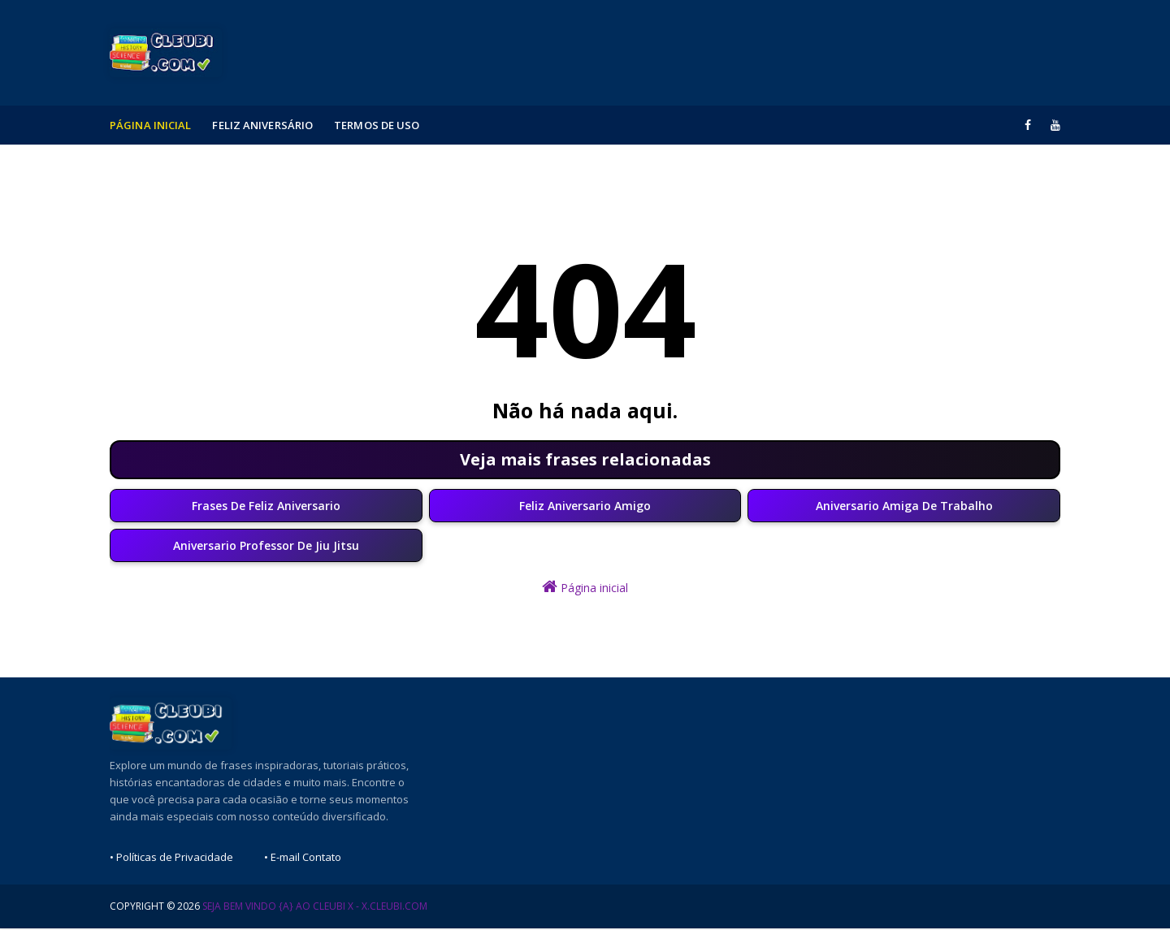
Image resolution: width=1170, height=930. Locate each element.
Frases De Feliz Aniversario (266, 506)
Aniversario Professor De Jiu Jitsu (266, 547)
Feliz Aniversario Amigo (585, 506)
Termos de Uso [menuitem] (376, 125)
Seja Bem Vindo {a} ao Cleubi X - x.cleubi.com (314, 908)
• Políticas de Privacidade (171, 858)
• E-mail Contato (302, 858)
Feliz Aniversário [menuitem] (262, 125)
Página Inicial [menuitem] (150, 125)
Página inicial (585, 588)
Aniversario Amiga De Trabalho (904, 506)
